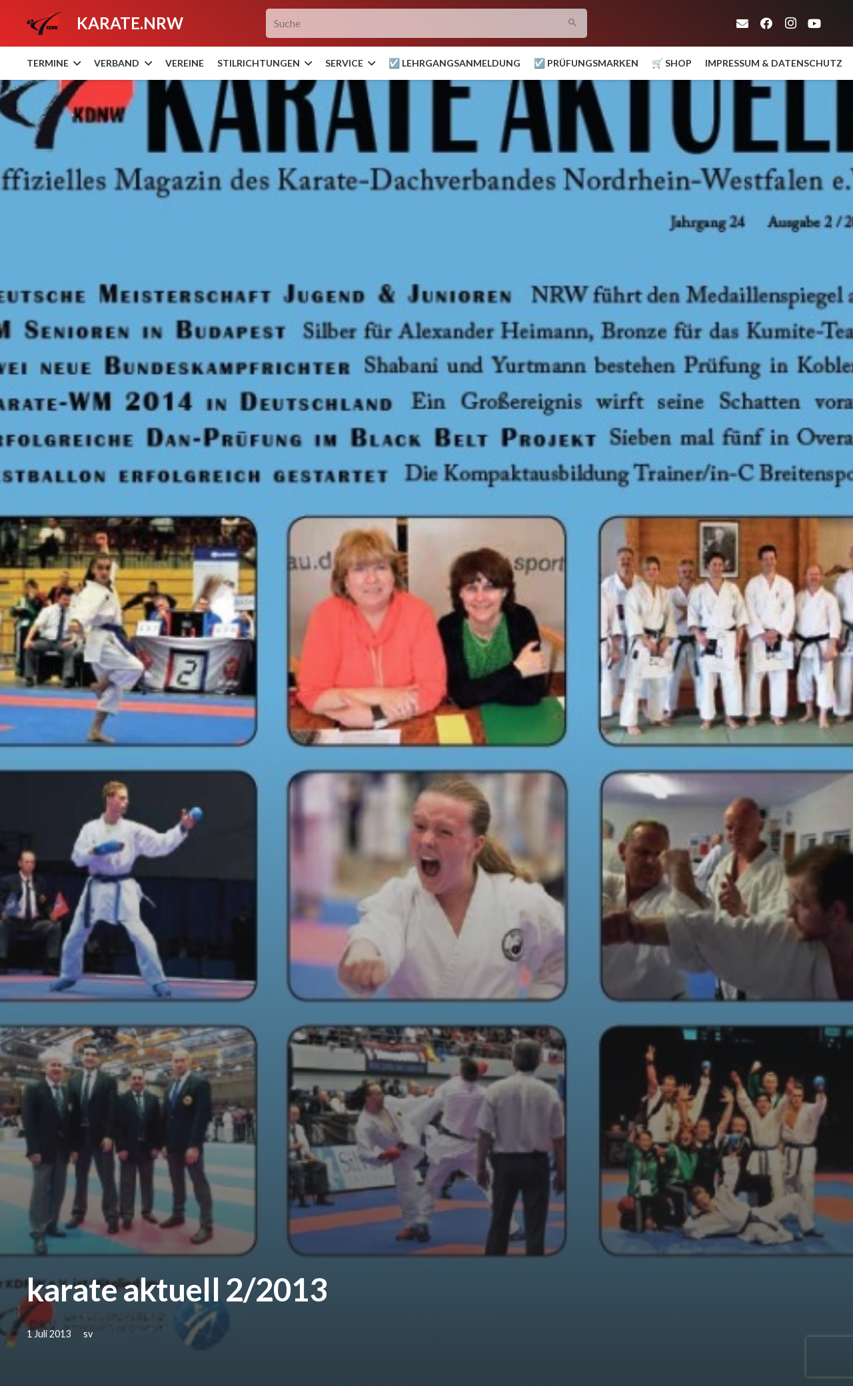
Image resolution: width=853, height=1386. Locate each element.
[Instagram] (790, 23)
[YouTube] (814, 23)
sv (88, 1333)
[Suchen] (573, 24)
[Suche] (427, 24)
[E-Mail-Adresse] (742, 23)
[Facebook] (766, 23)
